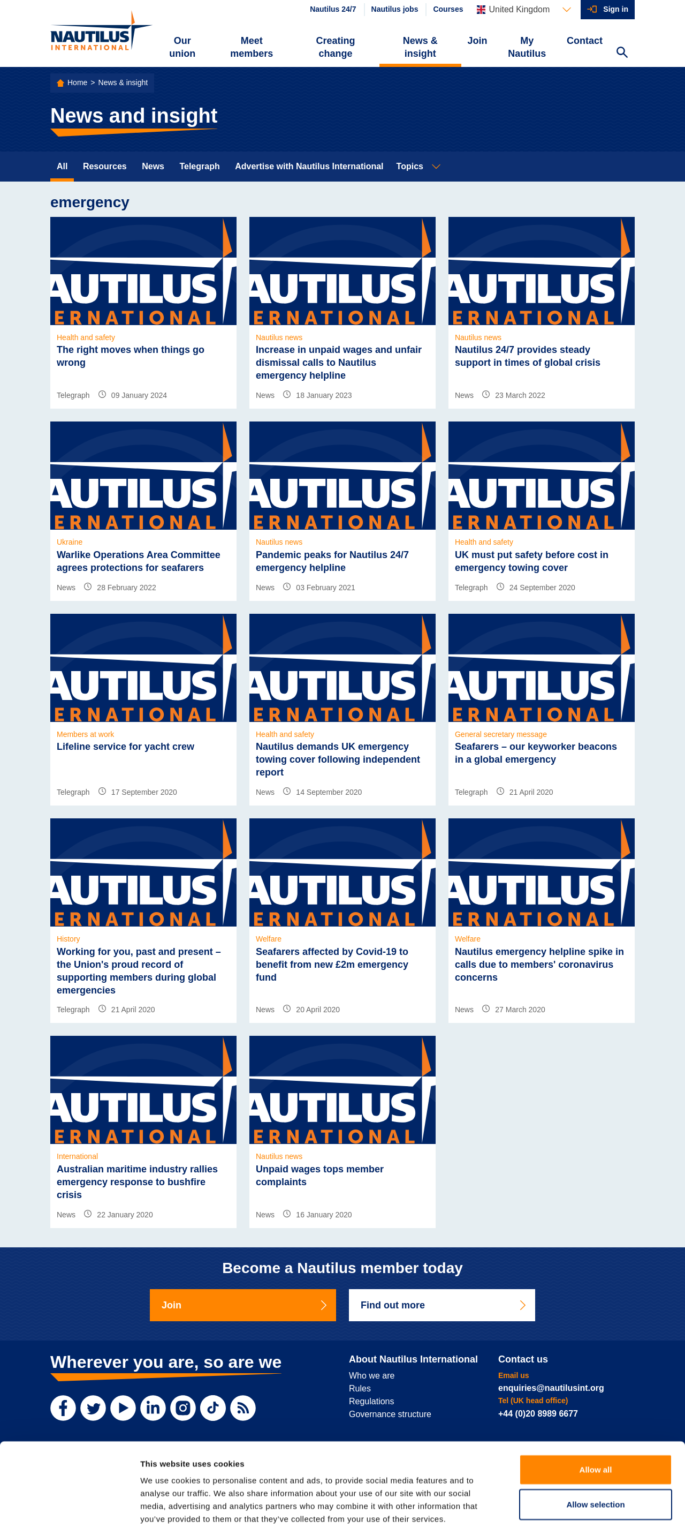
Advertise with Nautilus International (309, 166)
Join (478, 40)
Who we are (371, 1375)
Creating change (335, 47)
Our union (182, 47)
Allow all (596, 1414)
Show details (562, 1506)
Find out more (444, 1305)
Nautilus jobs (394, 9)
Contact (585, 40)
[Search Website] (622, 53)
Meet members (251, 47)
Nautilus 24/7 (333, 9)
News (153, 166)
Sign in (615, 9)
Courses (448, 9)
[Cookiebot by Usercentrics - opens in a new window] (69, 1507)
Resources (105, 166)
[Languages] (523, 9)
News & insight (420, 47)
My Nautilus (527, 47)
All (62, 166)
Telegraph (199, 166)
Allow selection (595, 1449)
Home (77, 82)
